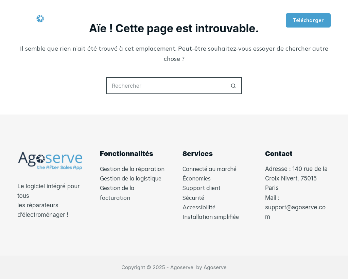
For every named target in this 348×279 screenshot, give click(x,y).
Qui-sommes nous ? (154, 20)
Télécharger (308, 20)
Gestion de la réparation (132, 168)
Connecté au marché (209, 168)
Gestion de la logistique (130, 178)
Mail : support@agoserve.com (295, 207)
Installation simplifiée (210, 216)
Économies (196, 178)
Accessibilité (198, 207)
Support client (201, 187)
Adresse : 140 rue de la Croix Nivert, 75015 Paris (296, 178)
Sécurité (193, 197)
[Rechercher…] (165, 85)
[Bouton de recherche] (233, 85)
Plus (210, 20)
